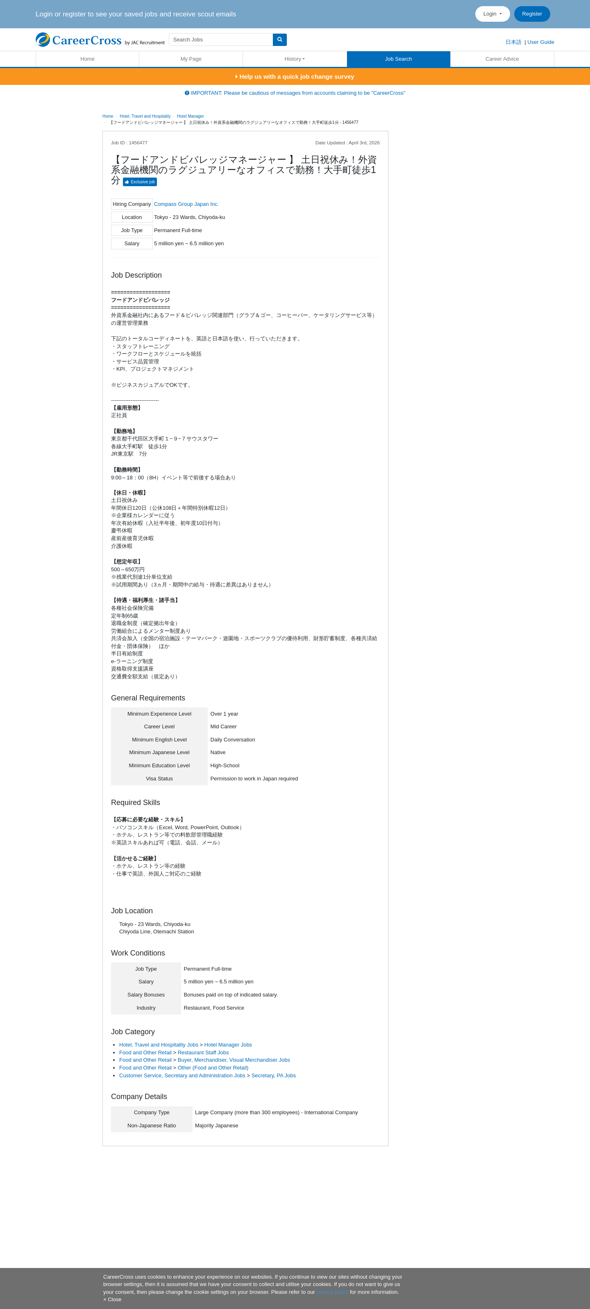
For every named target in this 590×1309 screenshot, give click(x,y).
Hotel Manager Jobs (228, 1045)
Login (490, 14)
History (293, 59)
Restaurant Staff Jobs (203, 1052)
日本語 (514, 42)
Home (87, 59)
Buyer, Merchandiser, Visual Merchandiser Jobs (234, 1060)
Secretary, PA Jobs (274, 1075)
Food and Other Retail (145, 1052)
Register (532, 14)
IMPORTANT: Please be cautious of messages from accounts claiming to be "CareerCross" (295, 93)
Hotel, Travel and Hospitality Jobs (158, 1045)
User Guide (540, 42)
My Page (191, 59)
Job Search (398, 59)
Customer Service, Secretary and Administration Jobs (182, 1075)
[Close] (112, 1299)
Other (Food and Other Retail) (213, 1068)
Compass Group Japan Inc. (186, 204)
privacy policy (332, 1292)
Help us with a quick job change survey (295, 76)
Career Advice (502, 59)
